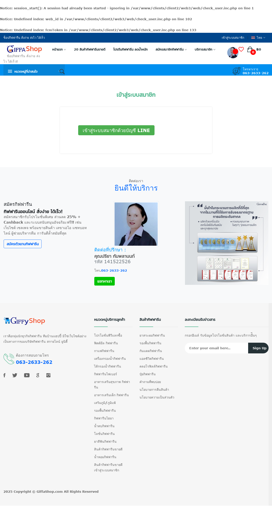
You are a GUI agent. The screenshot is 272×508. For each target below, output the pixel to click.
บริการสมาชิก (205, 49)
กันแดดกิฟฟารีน (151, 351)
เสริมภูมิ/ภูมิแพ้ (105, 403)
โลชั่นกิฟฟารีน (104, 434)
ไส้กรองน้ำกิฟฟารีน (107, 366)
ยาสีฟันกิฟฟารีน (105, 441)
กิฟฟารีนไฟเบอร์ (105, 374)
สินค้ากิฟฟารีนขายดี (108, 449)
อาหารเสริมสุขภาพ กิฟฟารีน (112, 384)
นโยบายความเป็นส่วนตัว (157, 397)
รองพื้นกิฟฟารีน (105, 410)
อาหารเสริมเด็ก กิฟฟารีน (111, 395)
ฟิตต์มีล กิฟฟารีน (106, 343)
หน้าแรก (59, 49)
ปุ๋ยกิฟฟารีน (148, 374)
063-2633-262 (256, 73)
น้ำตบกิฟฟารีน (104, 426)
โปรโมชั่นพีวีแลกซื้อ (108, 335)
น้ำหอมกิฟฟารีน (105, 457)
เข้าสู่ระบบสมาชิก (233, 37)
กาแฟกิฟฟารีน (104, 351)
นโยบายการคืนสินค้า (154, 389)
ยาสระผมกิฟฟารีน (152, 335)
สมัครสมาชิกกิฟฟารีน (171, 49)
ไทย (258, 37)
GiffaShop (45, 491)
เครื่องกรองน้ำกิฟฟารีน (110, 358)
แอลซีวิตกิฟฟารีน (152, 358)
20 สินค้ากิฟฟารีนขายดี (89, 49)
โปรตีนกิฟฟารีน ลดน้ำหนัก (130, 49)
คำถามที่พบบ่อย (150, 382)
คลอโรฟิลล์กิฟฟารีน (154, 366)
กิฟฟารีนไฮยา (104, 418)
